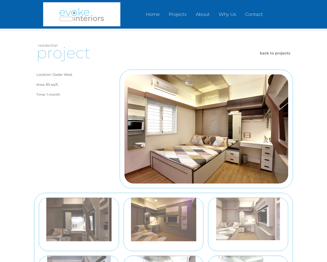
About (203, 14)
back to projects (275, 53)
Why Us (227, 14)
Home (153, 14)
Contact (254, 14)
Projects (178, 14)
